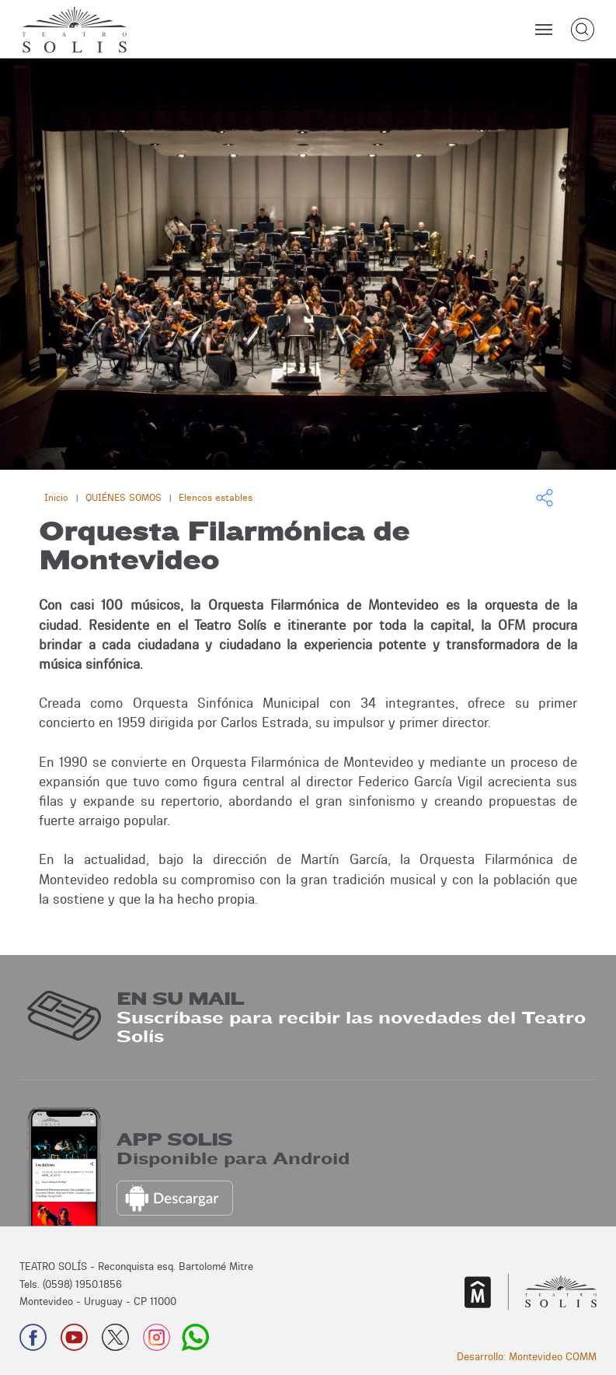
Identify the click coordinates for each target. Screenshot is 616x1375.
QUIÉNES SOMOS (123, 497)
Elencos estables (215, 497)
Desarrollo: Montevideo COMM (527, 1356)
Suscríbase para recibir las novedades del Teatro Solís (351, 1027)
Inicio (56, 497)
